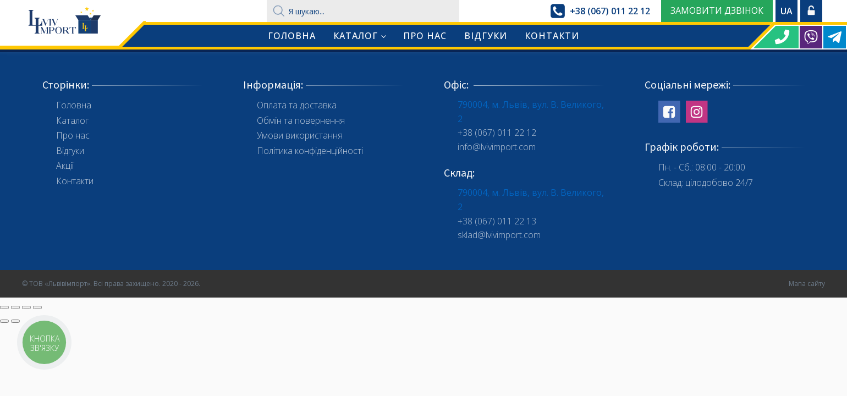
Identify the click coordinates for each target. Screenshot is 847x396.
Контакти (552, 36)
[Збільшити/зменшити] (37, 307)
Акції (65, 166)
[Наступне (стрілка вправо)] (15, 321)
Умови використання (300, 135)
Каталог (355, 36)
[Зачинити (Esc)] (4, 307)
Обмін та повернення (301, 120)
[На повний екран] (26, 307)
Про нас (425, 36)
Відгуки (485, 36)
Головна (292, 36)
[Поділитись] (15, 307)
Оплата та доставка (297, 105)
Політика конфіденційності (310, 151)
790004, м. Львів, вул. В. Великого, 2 (531, 111)
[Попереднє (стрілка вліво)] (4, 321)
